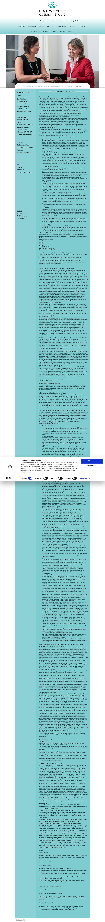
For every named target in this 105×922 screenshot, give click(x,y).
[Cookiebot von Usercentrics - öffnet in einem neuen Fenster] (10, 919)
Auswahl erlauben (92, 906)
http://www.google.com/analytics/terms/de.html (75, 733)
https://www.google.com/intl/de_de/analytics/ (76, 734)
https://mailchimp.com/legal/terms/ (47, 380)
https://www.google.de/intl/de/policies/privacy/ (49, 733)
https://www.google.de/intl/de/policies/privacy (52, 760)
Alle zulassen (92, 901)
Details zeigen (84, 919)
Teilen (19, 164)
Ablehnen (92, 910)
